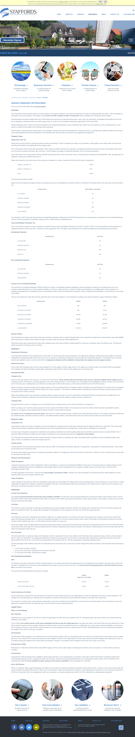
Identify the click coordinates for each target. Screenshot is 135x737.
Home (59, 14)
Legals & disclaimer (91, 732)
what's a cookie (63, 1)
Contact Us (114, 14)
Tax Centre (32, 97)
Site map (104, 732)
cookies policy (99, 3)
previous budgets (40, 106)
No (105, 1)
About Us (69, 14)
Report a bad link (72, 732)
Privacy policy (81, 732)
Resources (92, 14)
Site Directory (129, 14)
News (104, 14)
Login (108, 732)
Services (80, 14)
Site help (99, 732)
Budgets (39, 97)
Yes (100, 1)
